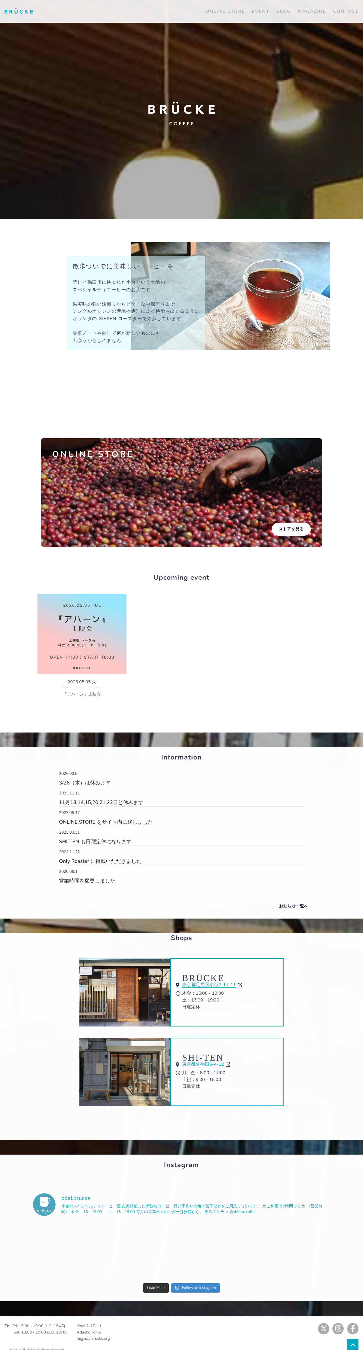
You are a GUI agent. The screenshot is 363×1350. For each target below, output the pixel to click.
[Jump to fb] (352, 1328)
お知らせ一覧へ (293, 906)
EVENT (260, 11)
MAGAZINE (312, 11)
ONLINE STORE (225, 11)
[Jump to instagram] (338, 1328)
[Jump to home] (19, 11)
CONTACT (345, 11)
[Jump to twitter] (323, 1328)
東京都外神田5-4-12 (203, 1064)
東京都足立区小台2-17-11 (209, 985)
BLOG (283, 11)
